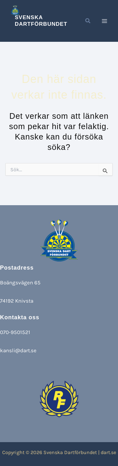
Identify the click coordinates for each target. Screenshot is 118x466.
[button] (88, 21)
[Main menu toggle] (105, 21)
